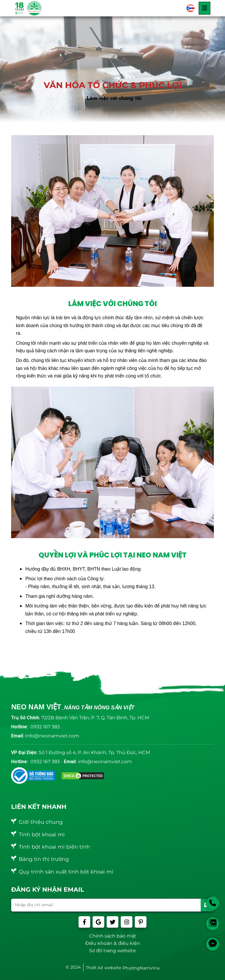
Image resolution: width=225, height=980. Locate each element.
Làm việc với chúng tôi (114, 98)
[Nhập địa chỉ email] (106, 905)
